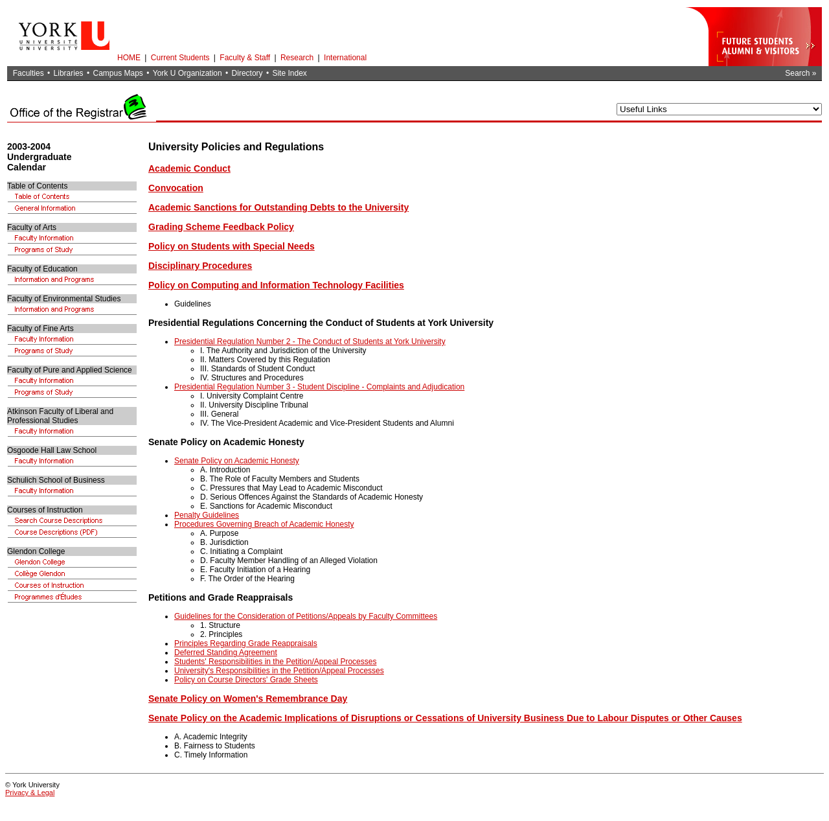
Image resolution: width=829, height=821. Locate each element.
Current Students (180, 57)
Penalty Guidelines (206, 515)
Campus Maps (117, 73)
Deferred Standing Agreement (225, 652)
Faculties (28, 73)
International (345, 57)
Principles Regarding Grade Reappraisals (245, 643)
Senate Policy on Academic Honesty (236, 460)
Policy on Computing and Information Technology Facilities (276, 285)
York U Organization (187, 73)
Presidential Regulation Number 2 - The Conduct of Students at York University (310, 341)
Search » (800, 73)
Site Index (289, 73)
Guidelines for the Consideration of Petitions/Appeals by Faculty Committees (305, 616)
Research (296, 57)
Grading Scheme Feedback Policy (221, 227)
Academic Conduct (189, 168)
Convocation (175, 188)
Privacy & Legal (29, 792)
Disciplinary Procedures (200, 265)
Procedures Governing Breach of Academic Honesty (264, 524)
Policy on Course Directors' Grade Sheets (246, 679)
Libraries (69, 73)
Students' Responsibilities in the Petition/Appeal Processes (275, 661)
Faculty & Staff (245, 57)
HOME (129, 57)
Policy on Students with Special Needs (231, 246)
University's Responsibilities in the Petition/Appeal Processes (279, 670)
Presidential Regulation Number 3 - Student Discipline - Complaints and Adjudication (319, 386)
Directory (247, 73)
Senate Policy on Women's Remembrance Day (247, 698)
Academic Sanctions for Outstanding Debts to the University (278, 207)
